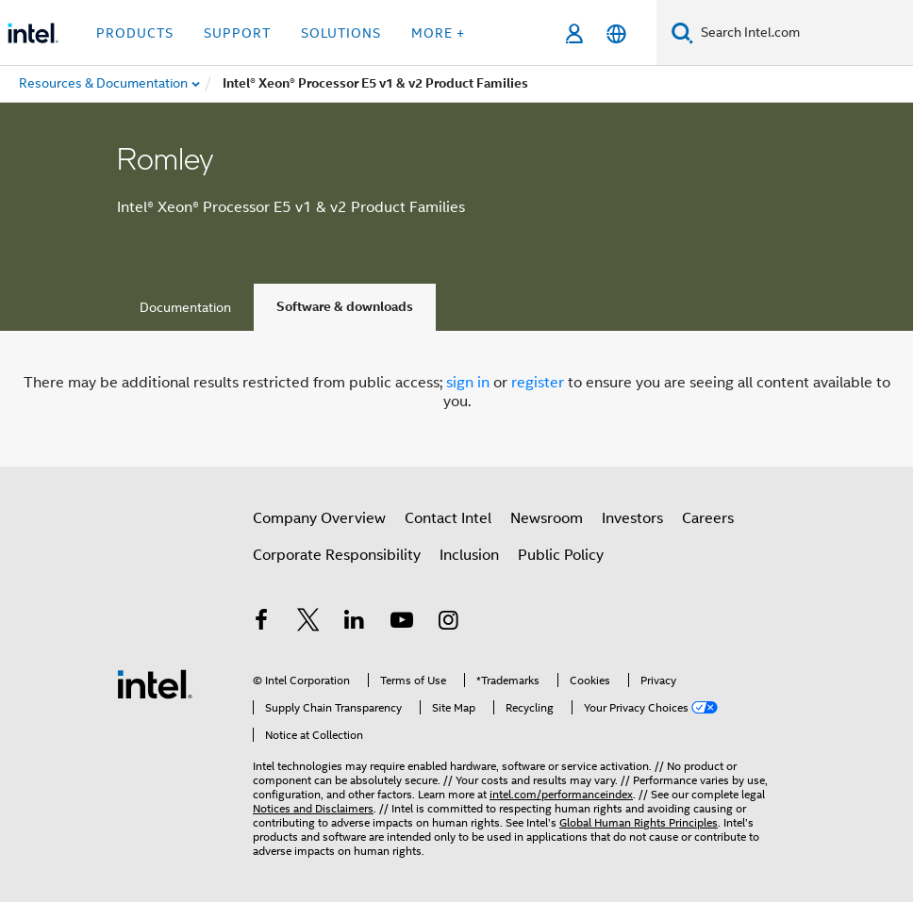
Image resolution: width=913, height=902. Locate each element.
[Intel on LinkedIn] (355, 623)
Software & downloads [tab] (344, 307)
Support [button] (237, 33)
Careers (708, 518)
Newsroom (546, 518)
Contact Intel (448, 518)
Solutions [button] (341, 33)
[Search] (682, 32)
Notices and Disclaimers (313, 808)
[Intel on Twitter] (308, 623)
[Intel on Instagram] (448, 623)
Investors (632, 518)
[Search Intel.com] (803, 33)
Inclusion (469, 555)
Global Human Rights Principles (638, 822)
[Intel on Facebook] (261, 623)
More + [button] (438, 33)
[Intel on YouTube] (402, 623)
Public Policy (561, 555)
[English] (616, 33)
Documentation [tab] (185, 307)
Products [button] (135, 33)
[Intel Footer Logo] (154, 683)
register (537, 382)
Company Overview (319, 518)
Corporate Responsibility (337, 555)
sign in (468, 382)
